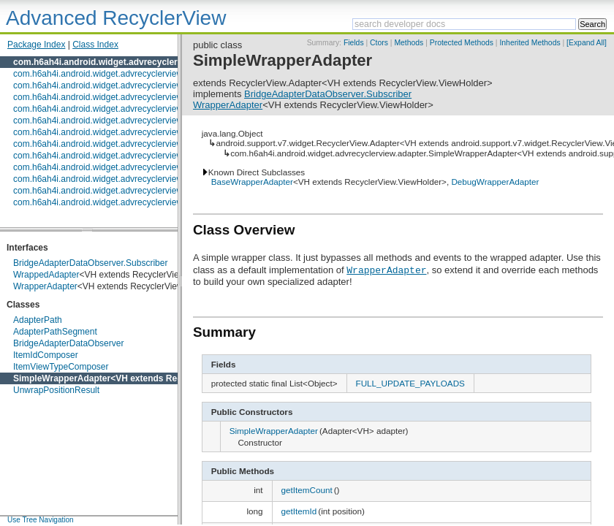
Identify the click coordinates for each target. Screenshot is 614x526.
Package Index (36, 44)
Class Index (95, 44)
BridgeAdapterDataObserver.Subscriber (90, 263)
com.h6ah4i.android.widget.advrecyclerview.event (109, 132)
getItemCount (307, 490)
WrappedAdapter (46, 275)
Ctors (379, 43)
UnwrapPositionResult (56, 390)
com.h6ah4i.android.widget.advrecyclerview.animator (116, 74)
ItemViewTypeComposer (61, 367)
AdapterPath (37, 320)
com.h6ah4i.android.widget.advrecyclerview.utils (106, 202)
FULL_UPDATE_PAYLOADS (410, 383)
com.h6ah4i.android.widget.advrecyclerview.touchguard (121, 191)
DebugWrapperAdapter (495, 181)
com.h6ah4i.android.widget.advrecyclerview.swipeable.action (131, 179)
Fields (354, 43)
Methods (408, 43)
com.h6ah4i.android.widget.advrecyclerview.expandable (121, 144)
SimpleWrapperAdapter (61, 378)
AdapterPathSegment (55, 332)
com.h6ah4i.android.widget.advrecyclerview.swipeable (118, 167)
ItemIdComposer (45, 355)
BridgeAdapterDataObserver (68, 343)
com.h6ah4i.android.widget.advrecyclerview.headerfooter (124, 155)
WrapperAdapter (45, 286)
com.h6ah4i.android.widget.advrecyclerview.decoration (119, 109)
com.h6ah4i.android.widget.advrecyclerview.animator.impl (125, 85)
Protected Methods (461, 43)
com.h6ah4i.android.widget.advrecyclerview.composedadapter (134, 97)
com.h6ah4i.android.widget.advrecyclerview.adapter (121, 62)
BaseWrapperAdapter (252, 181)
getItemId (299, 511)
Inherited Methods (529, 43)
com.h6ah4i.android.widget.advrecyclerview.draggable (118, 120)
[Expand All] (586, 43)
